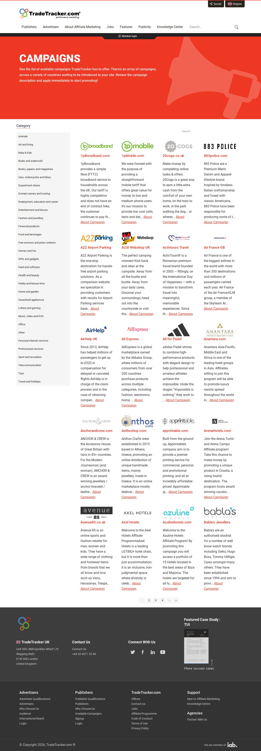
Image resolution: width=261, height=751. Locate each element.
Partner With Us (197, 719)
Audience (25, 713)
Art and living (25, 144)
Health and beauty (28, 275)
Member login (129, 36)
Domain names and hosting (34, 193)
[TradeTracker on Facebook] (142, 651)
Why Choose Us (29, 708)
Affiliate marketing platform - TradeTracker (50, 13)
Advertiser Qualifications (34, 699)
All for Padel (172, 339)
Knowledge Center (170, 27)
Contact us (138, 703)
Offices (135, 699)
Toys (21, 373)
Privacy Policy (140, 728)
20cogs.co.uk (173, 156)
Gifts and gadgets (28, 258)
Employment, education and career (38, 201)
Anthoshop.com (134, 431)
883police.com (215, 156)
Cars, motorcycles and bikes (34, 177)
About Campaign (93, 222)
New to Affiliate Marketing (203, 699)
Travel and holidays (29, 381)
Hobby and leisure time (31, 283)
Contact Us (79, 649)
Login (23, 723)
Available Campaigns (88, 713)
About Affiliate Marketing (83, 27)
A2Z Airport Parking (96, 247)
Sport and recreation (30, 357)
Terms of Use (139, 723)
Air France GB (214, 247)
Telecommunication (29, 365)
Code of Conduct (142, 718)
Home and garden (28, 291)
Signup (79, 718)
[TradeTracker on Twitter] (132, 651)
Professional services (30, 348)
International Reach (31, 718)
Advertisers (51, 27)
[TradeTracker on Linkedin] (152, 651)
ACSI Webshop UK (136, 247)
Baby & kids (25, 152)
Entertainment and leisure (33, 209)
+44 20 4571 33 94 (84, 654)
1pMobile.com (133, 156)
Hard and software (29, 267)
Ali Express (130, 339)
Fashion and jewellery (30, 218)
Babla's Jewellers (217, 522)
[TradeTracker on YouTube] (162, 651)
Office (21, 324)
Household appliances (31, 299)
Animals (23, 136)
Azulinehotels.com (177, 522)
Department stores (29, 185)
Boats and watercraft (30, 160)
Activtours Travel (176, 247)
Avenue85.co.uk (93, 522)
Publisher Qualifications (90, 699)
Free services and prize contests (37, 242)
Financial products (29, 226)
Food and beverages (30, 234)
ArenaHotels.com (217, 431)
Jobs (110, 27)
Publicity (144, 27)
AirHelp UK (89, 339)
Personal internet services (33, 340)
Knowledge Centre (198, 703)
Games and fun (27, 250)
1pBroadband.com (95, 156)
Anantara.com (215, 339)
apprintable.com (175, 431)
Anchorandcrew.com (97, 431)
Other (21, 332)
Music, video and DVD (31, 316)
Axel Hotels (130, 522)
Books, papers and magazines (35, 169)
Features (126, 27)
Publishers (29, 27)
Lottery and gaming (29, 308)
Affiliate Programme (144, 713)
